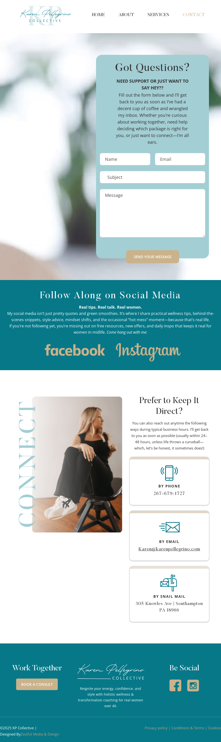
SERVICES (158, 15)
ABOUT (126, 15)
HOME (98, 15)
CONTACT (194, 15)
